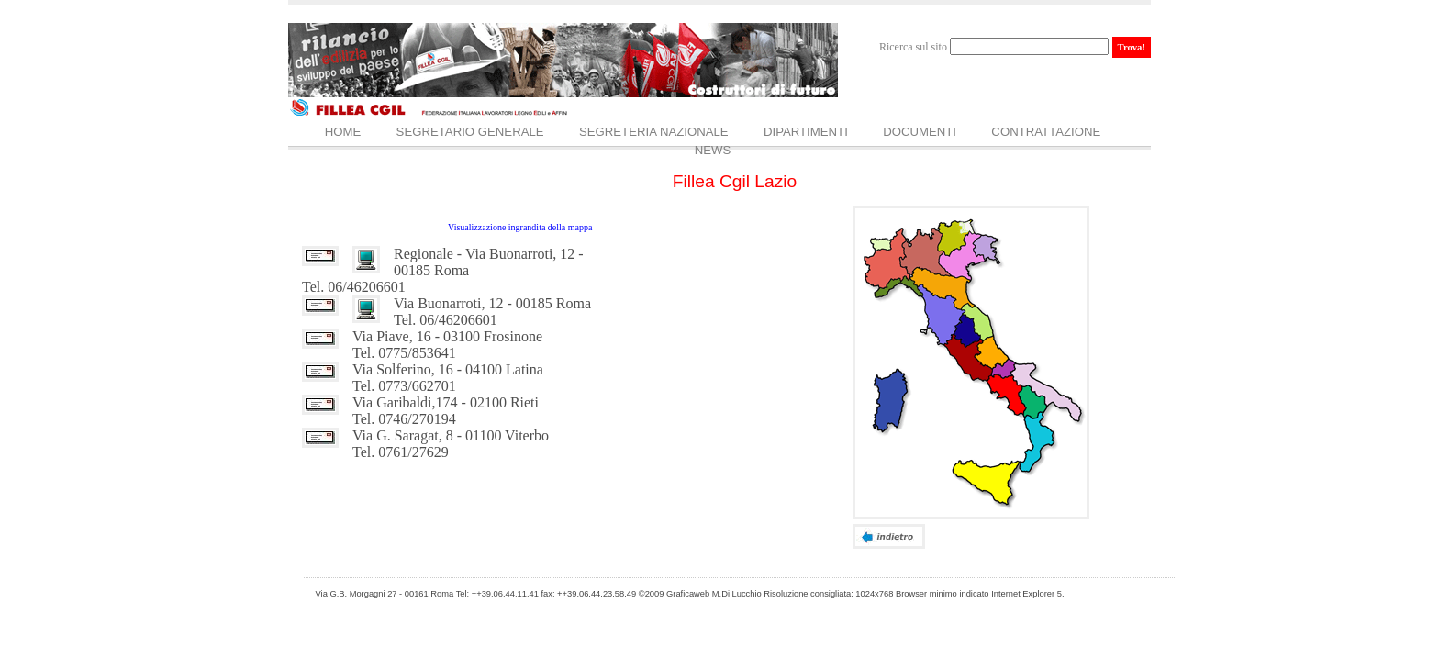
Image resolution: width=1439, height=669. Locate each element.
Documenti (919, 132)
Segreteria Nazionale (654, 132)
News (713, 150)
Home (343, 132)
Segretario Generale (470, 132)
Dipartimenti (806, 132)
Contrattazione (1045, 132)
